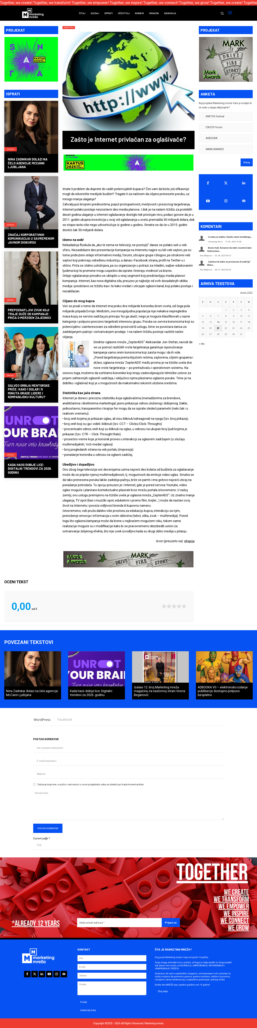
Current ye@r (41, 838)
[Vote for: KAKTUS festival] (226, 116)
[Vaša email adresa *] (119, 922)
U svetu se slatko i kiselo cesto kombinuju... (230, 237)
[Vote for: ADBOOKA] (226, 138)
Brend (10, 300)
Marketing (68, 27)
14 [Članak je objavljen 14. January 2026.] (218, 322)
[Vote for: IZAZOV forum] (226, 127)
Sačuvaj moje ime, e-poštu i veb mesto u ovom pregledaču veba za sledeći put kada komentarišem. (90, 784)
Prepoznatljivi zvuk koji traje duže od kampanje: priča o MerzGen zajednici (29, 314)
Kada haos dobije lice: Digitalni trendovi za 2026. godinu (30, 469)
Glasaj (246, 162)
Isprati (10, 149)
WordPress (42, 719)
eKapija (189, 541)
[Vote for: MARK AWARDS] (226, 149)
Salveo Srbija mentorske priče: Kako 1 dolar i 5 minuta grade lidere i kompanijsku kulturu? (29, 391)
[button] (222, 13)
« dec (202, 344)
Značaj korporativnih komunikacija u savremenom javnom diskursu (31, 239)
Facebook (64, 719)
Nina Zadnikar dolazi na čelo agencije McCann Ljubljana (27, 163)
